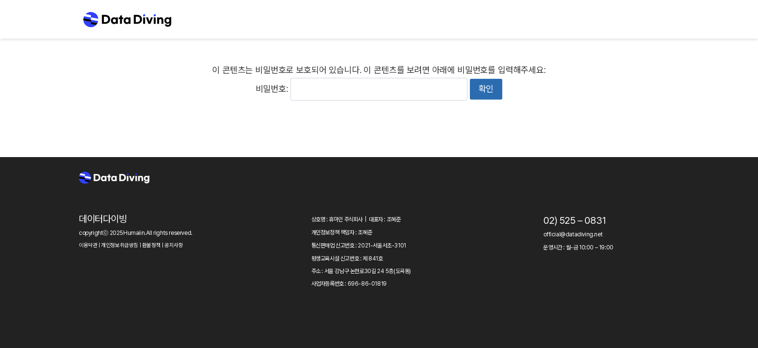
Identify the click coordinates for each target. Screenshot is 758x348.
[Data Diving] (127, 19)
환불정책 (151, 245)
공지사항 (173, 245)
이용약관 (88, 245)
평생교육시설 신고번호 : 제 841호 (347, 258)
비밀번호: (361, 89)
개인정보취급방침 (119, 245)
